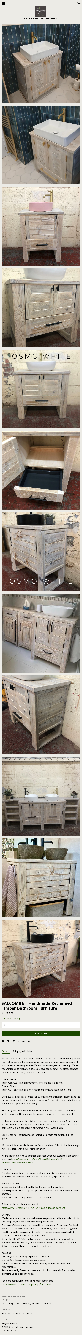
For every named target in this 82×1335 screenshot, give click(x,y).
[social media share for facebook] (3, 1041)
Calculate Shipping (11, 1018)
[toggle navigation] (3, 3)
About (18, 1303)
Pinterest (17, 1313)
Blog (11, 1303)
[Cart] (78, 4)
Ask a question (24, 1041)
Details (6, 1051)
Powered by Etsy (9, 1330)
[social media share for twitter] (8, 1041)
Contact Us (49, 1303)
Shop (4, 1303)
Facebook (6, 1313)
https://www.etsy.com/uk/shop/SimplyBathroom (26, 1284)
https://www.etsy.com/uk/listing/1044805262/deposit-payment (33, 1207)
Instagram (27, 1313)
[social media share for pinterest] (14, 1041)
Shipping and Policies (32, 1303)
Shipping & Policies (22, 1051)
